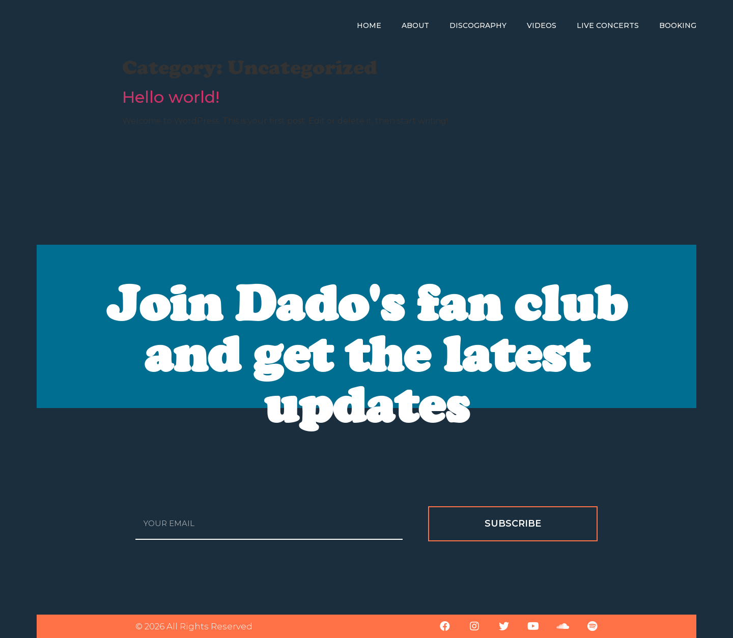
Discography (477, 25)
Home (369, 25)
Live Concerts (608, 25)
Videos (541, 25)
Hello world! (170, 97)
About (415, 25)
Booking (677, 25)
